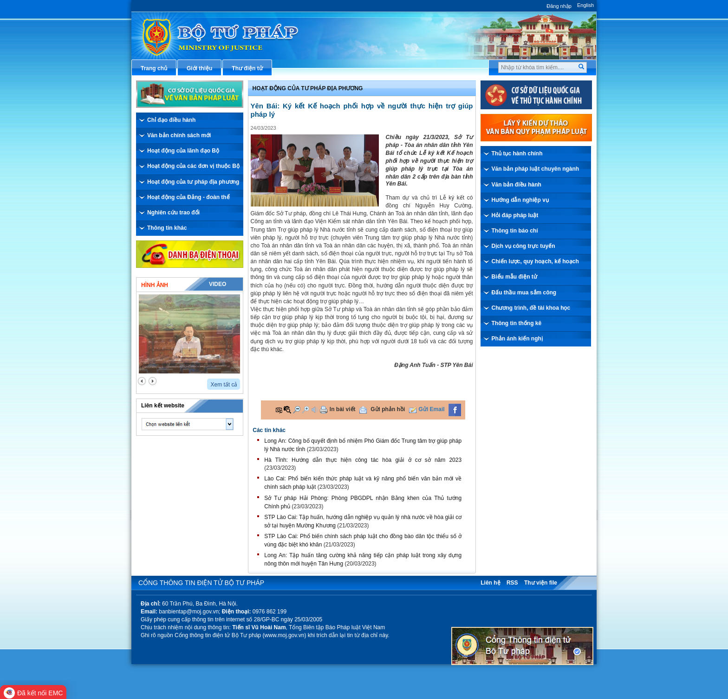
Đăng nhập (559, 6)
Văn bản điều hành (516, 184)
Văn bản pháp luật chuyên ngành (535, 169)
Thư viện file (540, 582)
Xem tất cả (223, 384)
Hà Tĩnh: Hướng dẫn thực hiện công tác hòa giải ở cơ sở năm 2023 (363, 460)
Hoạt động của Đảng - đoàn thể (188, 197)
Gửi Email (432, 409)
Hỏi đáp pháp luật (515, 215)
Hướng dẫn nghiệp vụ (520, 200)
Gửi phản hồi (387, 409)
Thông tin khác (167, 228)
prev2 (141, 381)
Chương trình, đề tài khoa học (531, 308)
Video (217, 284)
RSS (512, 582)
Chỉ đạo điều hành (171, 120)
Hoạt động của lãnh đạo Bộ (183, 150)
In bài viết (343, 409)
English (585, 5)
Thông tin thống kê (517, 323)
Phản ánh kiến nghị (517, 338)
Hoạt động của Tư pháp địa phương (308, 88)
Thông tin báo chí (515, 230)
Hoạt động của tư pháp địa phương (193, 182)
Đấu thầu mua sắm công (524, 292)
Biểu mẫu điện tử (514, 276)
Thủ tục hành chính (517, 153)
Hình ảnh (154, 285)
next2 (152, 381)
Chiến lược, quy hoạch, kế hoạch (535, 261)
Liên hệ (490, 582)
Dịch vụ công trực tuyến (523, 246)
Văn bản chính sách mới (179, 135)
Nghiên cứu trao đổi (173, 212)
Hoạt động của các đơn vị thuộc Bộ (193, 166)
